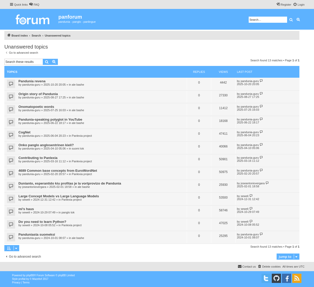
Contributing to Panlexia (37, 158)
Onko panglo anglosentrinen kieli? (46, 145)
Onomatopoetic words (36, 107)
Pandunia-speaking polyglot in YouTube (50, 119)
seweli (26, 199)
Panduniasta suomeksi (36, 234)
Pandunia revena (32, 81)
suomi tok (78, 148)
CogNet (24, 132)
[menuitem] (34, 5)
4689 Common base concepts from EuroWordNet (57, 171)
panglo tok (68, 212)
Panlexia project (82, 135)
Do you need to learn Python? (42, 222)
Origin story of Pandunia (38, 94)
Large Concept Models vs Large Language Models (58, 196)
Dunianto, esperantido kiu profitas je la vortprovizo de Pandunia (69, 183)
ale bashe (78, 84)
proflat (22, 279)
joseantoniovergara (34, 186)
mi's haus (26, 209)
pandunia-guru (31, 84)
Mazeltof (37, 279)
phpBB (30, 275)
